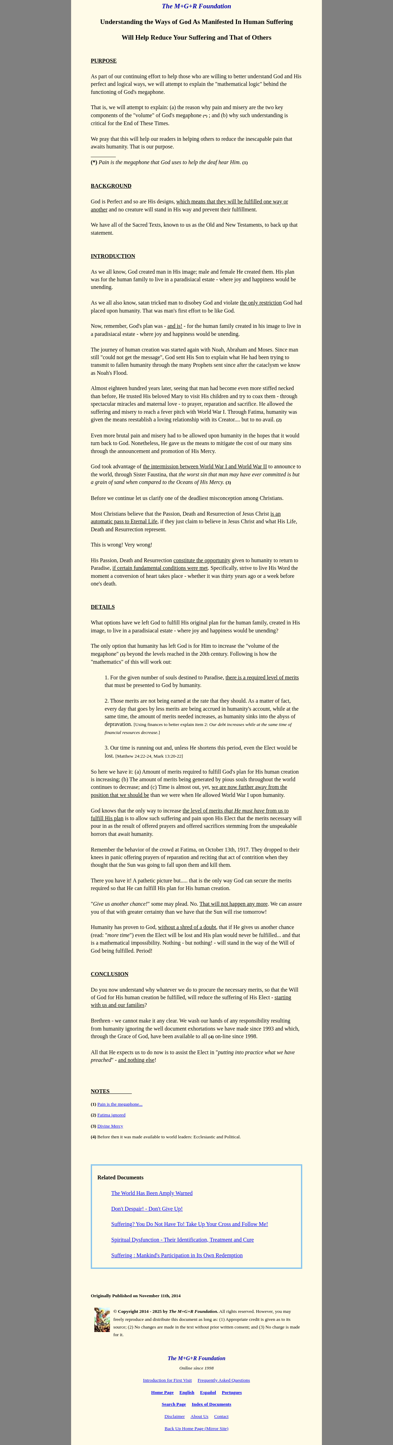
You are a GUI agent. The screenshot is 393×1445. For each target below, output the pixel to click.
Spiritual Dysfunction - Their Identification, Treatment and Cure (182, 1240)
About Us (199, 1416)
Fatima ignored (111, 1114)
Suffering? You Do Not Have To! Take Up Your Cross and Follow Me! (189, 1224)
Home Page (162, 1392)
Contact (221, 1416)
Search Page (174, 1404)
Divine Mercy (110, 1126)
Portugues (232, 1392)
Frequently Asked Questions (224, 1380)
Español (208, 1392)
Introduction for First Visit (167, 1380)
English (186, 1392)
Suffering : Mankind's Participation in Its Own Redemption (177, 1255)
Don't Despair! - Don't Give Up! (147, 1209)
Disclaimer (174, 1416)
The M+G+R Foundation (196, 6)
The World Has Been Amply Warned (152, 1193)
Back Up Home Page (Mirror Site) (197, 1428)
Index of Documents (211, 1404)
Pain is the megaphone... (120, 1104)
